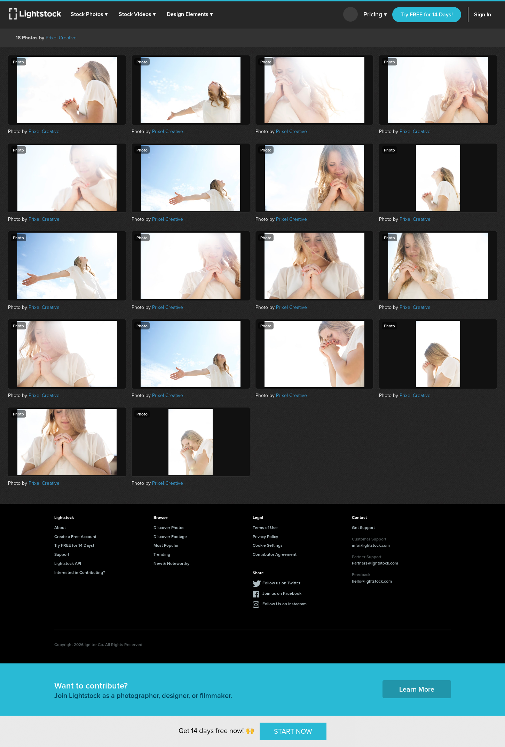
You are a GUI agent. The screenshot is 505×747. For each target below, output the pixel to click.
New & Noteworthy (171, 563)
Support (61, 554)
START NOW (293, 731)
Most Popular (165, 545)
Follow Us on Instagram (284, 604)
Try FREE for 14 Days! (427, 14)
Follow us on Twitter (281, 583)
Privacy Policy (265, 536)
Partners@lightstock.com (375, 563)
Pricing (375, 14)
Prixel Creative (61, 37)
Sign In (482, 14)
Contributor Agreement (275, 554)
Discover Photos (168, 527)
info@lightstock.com (371, 545)
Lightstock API (67, 563)
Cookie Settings (268, 545)
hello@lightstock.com (372, 581)
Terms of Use (265, 527)
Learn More (416, 689)
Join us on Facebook (281, 593)
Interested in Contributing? (79, 572)
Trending (161, 554)
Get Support (363, 527)
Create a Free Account (75, 536)
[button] (90, 14)
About (60, 527)
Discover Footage (170, 536)
